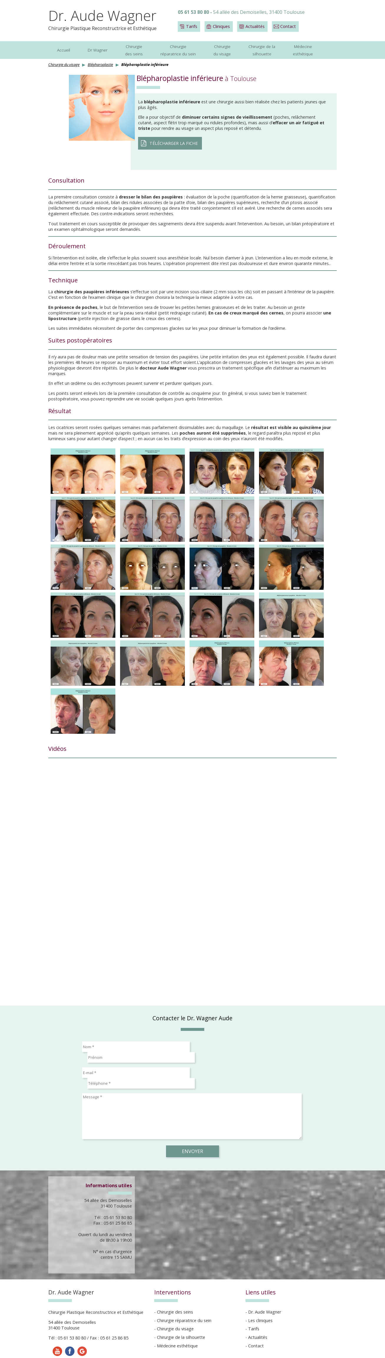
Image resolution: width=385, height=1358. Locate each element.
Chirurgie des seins (175, 1291)
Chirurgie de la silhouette (181, 1316)
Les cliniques (260, 1299)
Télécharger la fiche (174, 143)
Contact (288, 26)
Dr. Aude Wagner (102, 15)
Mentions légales (140, 1349)
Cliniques (221, 26)
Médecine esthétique (177, 1324)
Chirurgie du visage (63, 64)
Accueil (63, 50)
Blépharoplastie (100, 64)
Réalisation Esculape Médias (189, 1349)
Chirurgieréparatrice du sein (178, 50)
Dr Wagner (97, 50)
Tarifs (191, 26)
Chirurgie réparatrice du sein (184, 1299)
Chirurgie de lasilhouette (261, 50)
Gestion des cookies (241, 1349)
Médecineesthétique (303, 50)
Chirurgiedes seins (134, 50)
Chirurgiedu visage (222, 50)
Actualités (255, 26)
